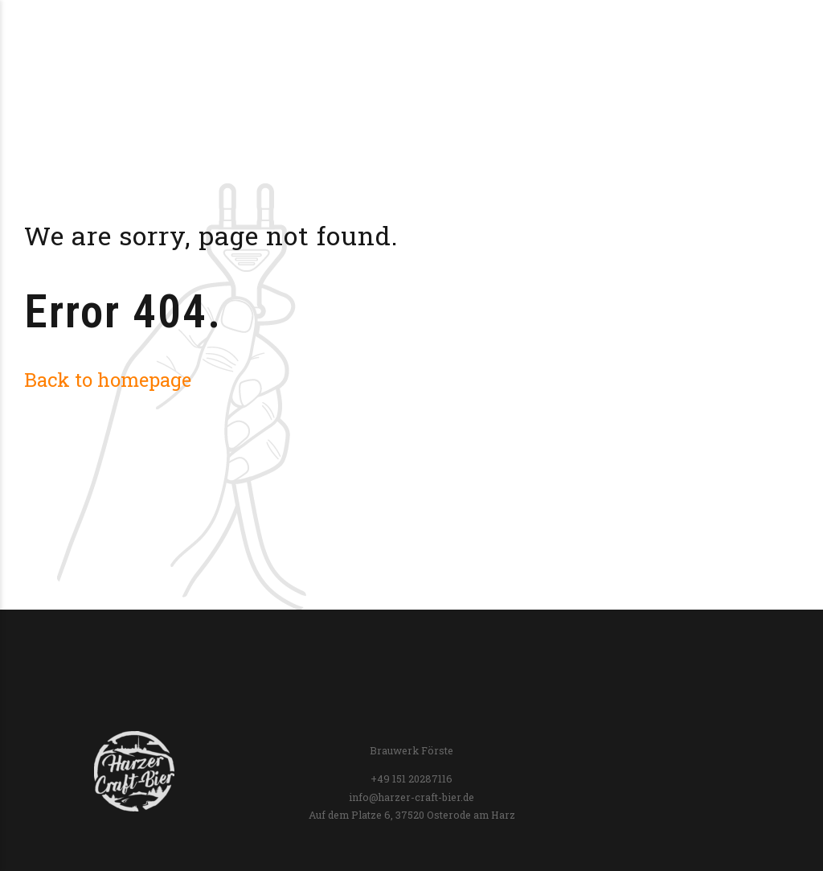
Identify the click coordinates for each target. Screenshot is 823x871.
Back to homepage (107, 379)
